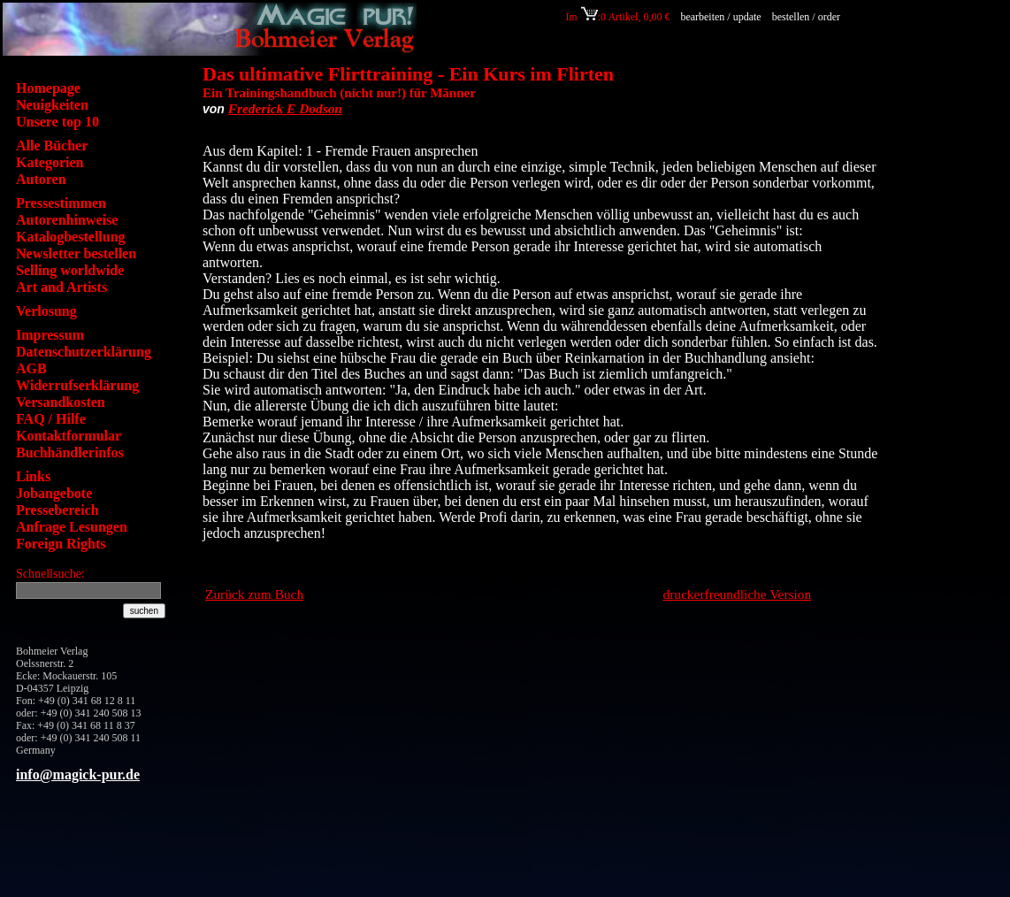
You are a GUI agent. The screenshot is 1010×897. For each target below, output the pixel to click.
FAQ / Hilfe (51, 418)
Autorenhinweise (67, 219)
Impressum (50, 334)
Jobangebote (54, 493)
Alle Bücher (52, 145)
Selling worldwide (70, 270)
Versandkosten (60, 402)
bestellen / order (807, 17)
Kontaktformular (68, 435)
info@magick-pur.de (78, 774)
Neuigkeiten (52, 104)
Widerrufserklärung (77, 385)
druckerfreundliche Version (737, 594)
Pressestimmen (61, 203)
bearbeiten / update (720, 17)
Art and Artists (61, 287)
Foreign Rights (60, 543)
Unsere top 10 (57, 121)
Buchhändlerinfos (70, 452)
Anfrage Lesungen (71, 526)
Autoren (41, 179)
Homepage (48, 88)
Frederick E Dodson (285, 108)
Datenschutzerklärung (83, 351)
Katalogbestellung (71, 236)
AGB (31, 368)
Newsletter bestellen (76, 253)
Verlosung (46, 310)
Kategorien (49, 162)
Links (33, 476)
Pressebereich (57, 510)
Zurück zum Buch (254, 594)
